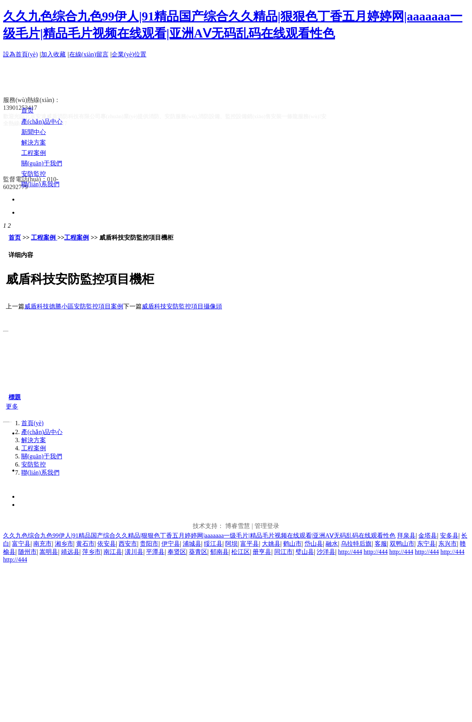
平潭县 (155, 551)
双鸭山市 (402, 543)
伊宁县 (170, 543)
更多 (12, 406)
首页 (14, 237)
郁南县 (219, 551)
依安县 (106, 543)
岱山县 (313, 543)
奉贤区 (177, 551)
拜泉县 (406, 535)
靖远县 (70, 551)
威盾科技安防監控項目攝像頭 (182, 306)
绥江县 (213, 543)
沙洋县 (326, 551)
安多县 (449, 535)
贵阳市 (149, 543)
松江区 (240, 551)
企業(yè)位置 (129, 54)
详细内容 (20, 255)
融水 (332, 543)
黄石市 (85, 543)
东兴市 (447, 543)
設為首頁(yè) (20, 54)
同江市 (283, 551)
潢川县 (134, 551)
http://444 (350, 551)
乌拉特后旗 (356, 543)
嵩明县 (48, 551)
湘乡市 (64, 543)
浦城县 (192, 543)
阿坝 (231, 543)
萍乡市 (91, 551)
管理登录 (267, 526)
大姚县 (271, 543)
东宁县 (426, 543)
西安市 (128, 543)
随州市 (27, 551)
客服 (381, 543)
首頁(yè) (32, 423)
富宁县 (21, 543)
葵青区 (198, 551)
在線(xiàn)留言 (89, 54)
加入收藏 (53, 54)
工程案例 (44, 237)
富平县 (249, 543)
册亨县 (262, 551)
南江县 (113, 551)
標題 (14, 397)
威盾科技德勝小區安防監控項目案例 (73, 306)
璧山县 (304, 551)
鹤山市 (292, 543)
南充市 (42, 543)
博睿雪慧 (237, 526)
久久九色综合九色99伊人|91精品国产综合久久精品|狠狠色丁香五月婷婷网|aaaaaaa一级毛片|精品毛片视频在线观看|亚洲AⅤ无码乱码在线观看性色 (199, 535)
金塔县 (427, 535)
